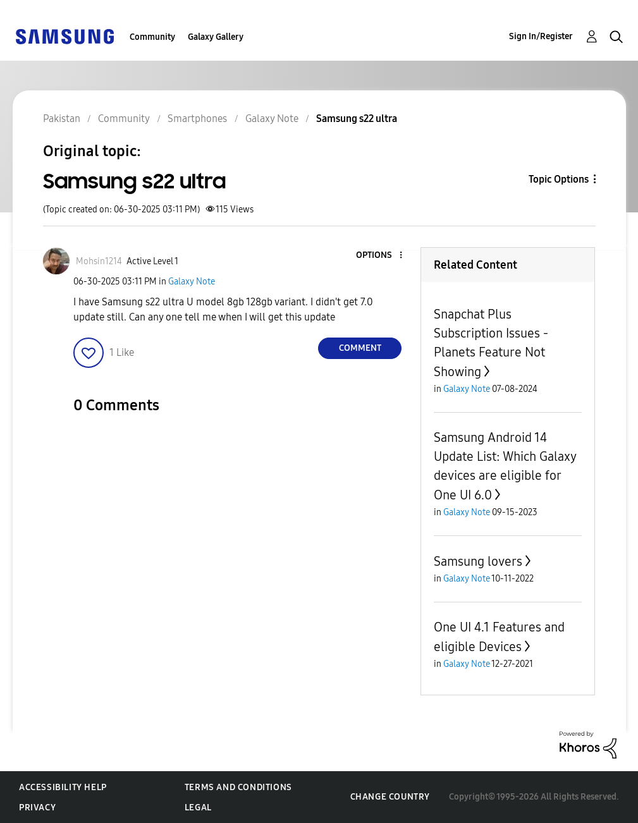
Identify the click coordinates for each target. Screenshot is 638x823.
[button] (380, 256)
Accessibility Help (63, 787)
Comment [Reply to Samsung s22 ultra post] (360, 348)
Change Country (390, 796)
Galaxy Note (191, 281)
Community (152, 37)
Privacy (37, 807)
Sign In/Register (541, 36)
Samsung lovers (478, 561)
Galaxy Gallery (215, 37)
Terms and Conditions (238, 787)
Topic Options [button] (559, 179)
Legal (198, 807)
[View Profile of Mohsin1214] (99, 261)
